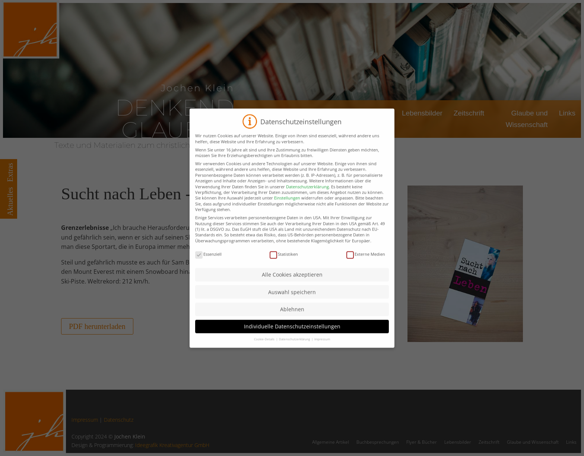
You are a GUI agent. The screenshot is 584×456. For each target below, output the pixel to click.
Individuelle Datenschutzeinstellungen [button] (292, 338)
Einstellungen (287, 210)
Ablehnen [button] (292, 321)
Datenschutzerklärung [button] (295, 351)
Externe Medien (365, 266)
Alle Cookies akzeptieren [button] (292, 287)
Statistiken (284, 266)
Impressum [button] (322, 351)
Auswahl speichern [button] (292, 304)
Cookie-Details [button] (264, 351)
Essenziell (208, 266)
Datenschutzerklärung (307, 199)
